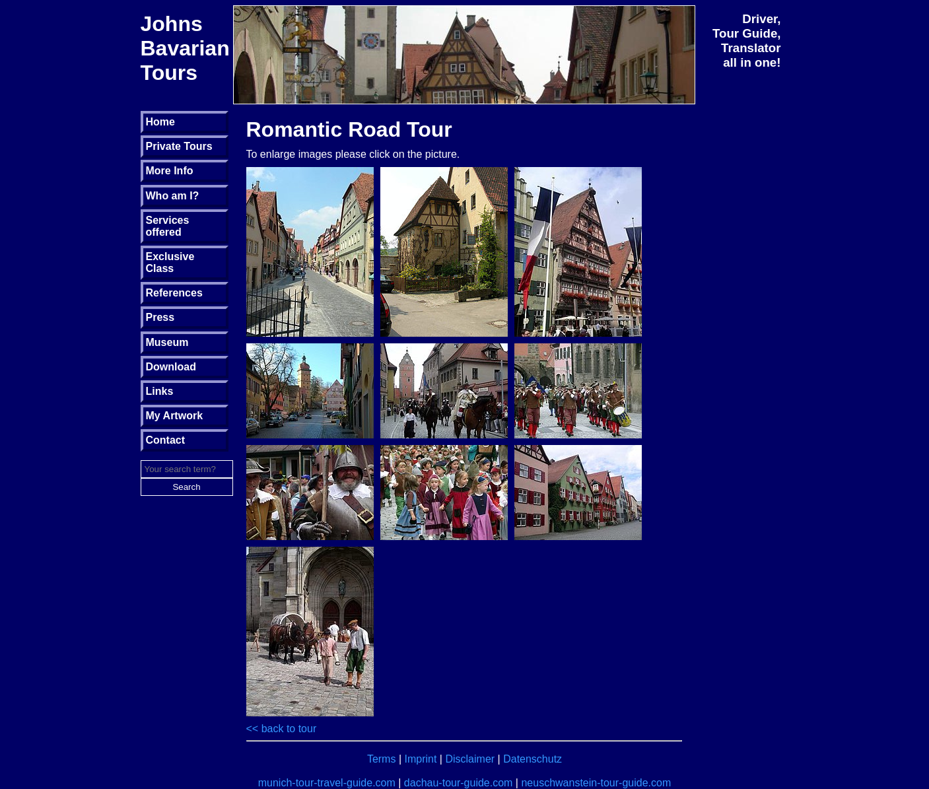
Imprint (421, 759)
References (174, 292)
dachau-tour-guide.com (458, 782)
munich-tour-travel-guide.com (327, 782)
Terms (381, 759)
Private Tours (179, 146)
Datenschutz (532, 759)
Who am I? (172, 195)
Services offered (167, 226)
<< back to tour (281, 728)
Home (160, 121)
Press (160, 317)
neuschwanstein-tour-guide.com (596, 782)
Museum (167, 342)
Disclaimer (470, 759)
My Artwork (174, 415)
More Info (169, 170)
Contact (166, 440)
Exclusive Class (170, 262)
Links (160, 391)
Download (171, 366)
